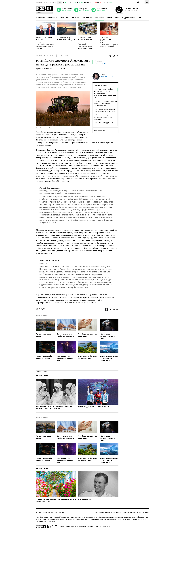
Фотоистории (42, 376)
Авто (117, 18)
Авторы (139, 512)
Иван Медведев (107, 76)
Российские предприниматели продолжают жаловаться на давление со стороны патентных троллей (109, 42)
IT (140, 18)
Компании (64, 18)
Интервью (40, 18)
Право (109, 18)
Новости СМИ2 (41, 372)
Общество (99, 18)
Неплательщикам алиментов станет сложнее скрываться (104, 117)
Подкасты (52, 18)
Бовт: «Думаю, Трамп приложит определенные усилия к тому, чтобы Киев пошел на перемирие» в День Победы (45, 43)
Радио (101, 512)
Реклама (95, 512)
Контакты (108, 512)
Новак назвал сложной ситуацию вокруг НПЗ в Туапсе (105, 110)
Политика (87, 18)
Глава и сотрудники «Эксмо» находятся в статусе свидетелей (105, 125)
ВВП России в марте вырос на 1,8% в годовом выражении (66, 40)
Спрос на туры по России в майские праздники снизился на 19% (105, 103)
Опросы (146, 512)
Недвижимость (129, 18)
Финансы (76, 18)
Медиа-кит (118, 512)
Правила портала (129, 512)
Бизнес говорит (101, 63)
